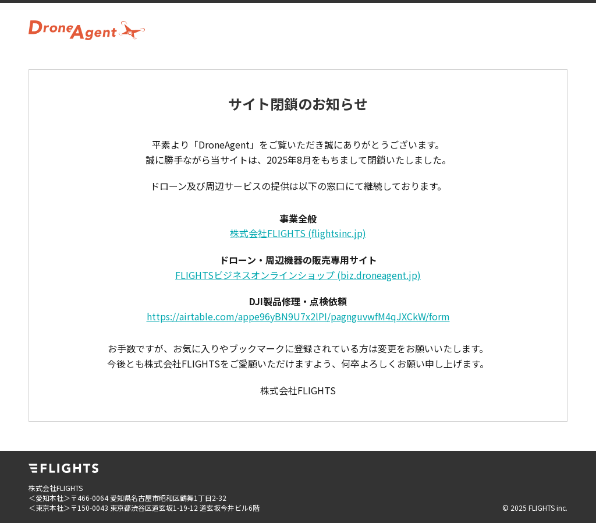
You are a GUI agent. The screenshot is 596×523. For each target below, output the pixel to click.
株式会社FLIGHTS (298, 233)
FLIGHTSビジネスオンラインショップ (298, 275)
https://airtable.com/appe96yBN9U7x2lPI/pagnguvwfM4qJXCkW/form (298, 316)
